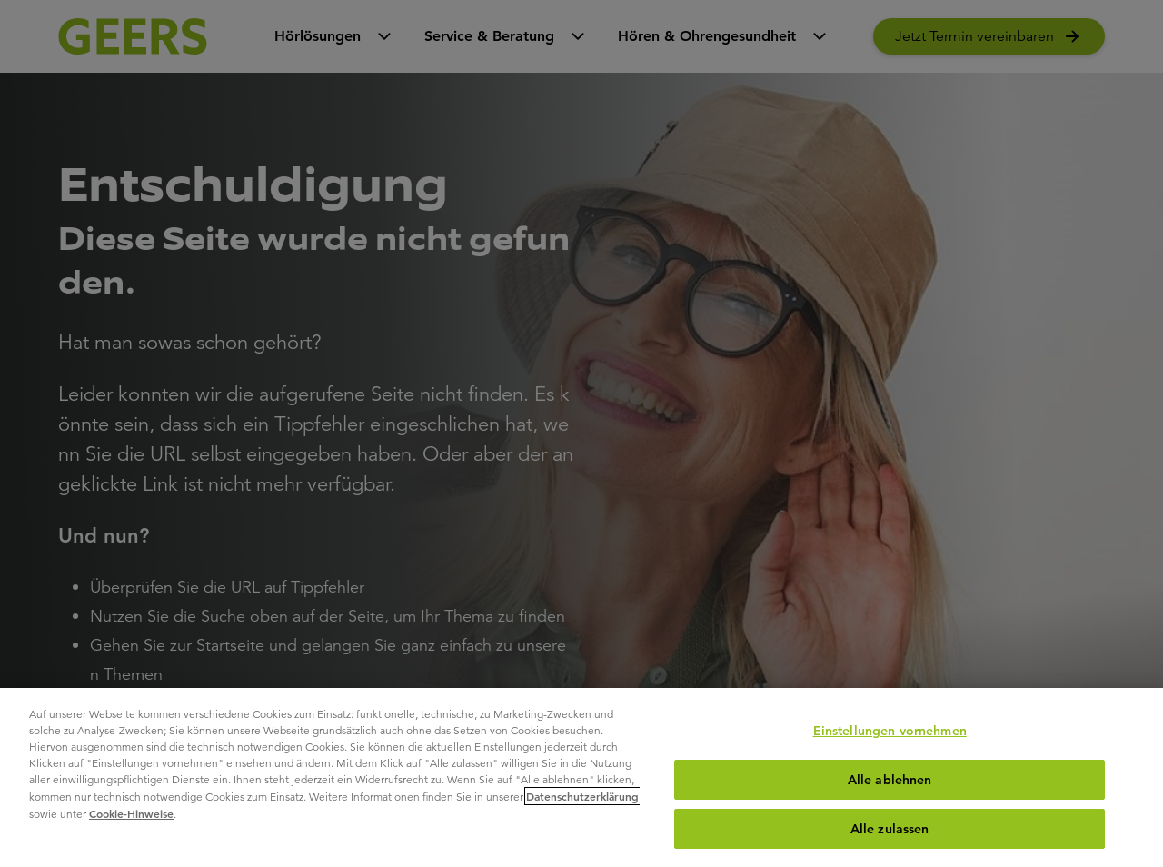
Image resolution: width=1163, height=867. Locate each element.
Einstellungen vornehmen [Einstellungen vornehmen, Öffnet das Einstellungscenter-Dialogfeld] (890, 730)
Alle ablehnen (890, 780)
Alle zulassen (889, 829)
